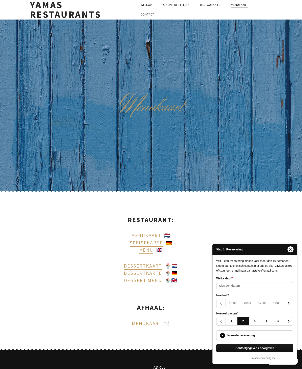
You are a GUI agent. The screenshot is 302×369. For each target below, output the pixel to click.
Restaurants (210, 4)
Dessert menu (143, 280)
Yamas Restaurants (65, 10)
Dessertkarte (143, 273)
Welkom (147, 4)
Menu (146, 250)
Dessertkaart (143, 266)
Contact (147, 14)
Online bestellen (176, 4)
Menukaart (239, 4)
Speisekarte (146, 243)
